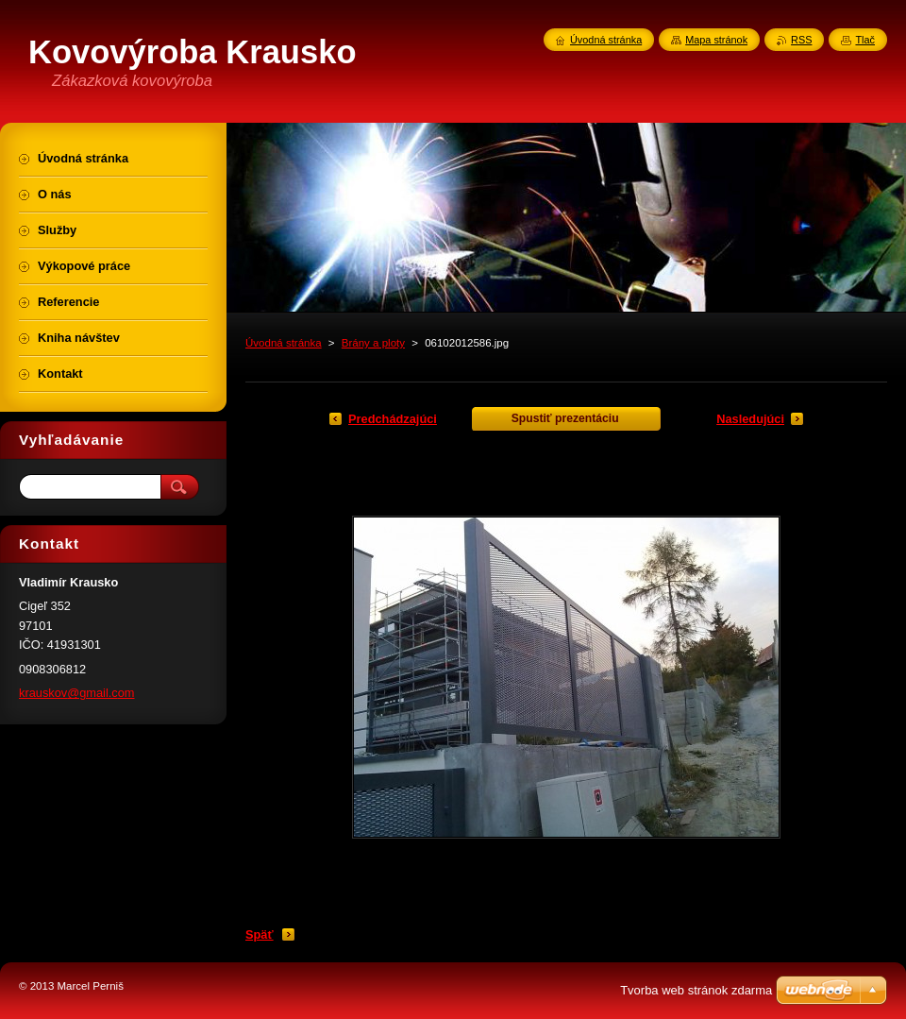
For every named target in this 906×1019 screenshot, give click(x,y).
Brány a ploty (373, 342)
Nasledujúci (750, 419)
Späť (259, 934)
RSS (801, 39)
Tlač (865, 39)
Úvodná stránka (283, 342)
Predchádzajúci (392, 419)
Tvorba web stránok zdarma (696, 990)
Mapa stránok (716, 39)
